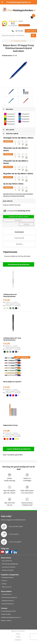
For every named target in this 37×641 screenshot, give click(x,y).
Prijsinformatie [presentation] (19, 232)
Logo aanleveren (7, 561)
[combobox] (16, 35)
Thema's (4, 580)
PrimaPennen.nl (7, 594)
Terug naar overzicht (19, 41)
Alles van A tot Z (6, 587)
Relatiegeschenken (8, 577)
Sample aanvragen (7, 570)
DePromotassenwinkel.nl (9, 597)
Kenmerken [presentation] (19, 244)
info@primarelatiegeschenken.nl (11, 617)
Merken (4, 584)
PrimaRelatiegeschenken (8, 611)
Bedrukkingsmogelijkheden (10, 564)
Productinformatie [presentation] (19, 238)
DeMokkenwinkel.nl (8, 600)
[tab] (19, 232)
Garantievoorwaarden (8, 567)
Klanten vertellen (6, 620)
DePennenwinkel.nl (8, 604)
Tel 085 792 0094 (6, 614)
